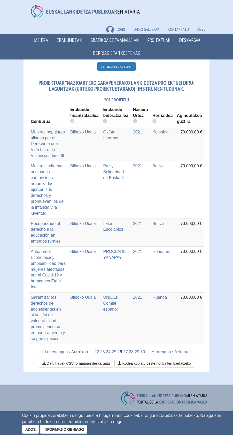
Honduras (161, 251)
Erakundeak (69, 40)
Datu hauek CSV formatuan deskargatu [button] (76, 363)
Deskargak (190, 40)
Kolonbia (160, 132)
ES (199, 29)
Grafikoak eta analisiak (114, 40)
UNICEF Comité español (111, 303)
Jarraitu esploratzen (117, 66)
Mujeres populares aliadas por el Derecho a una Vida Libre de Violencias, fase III (48, 144)
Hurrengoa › (162, 352)
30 (143, 352)
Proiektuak (158, 40)
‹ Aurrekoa (78, 352)
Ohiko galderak (146, 29)
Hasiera (40, 40)
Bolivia (158, 166)
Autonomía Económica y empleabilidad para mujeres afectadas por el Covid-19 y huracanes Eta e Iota (48, 269)
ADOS (30, 429)
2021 (137, 132)
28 (131, 352)
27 (125, 352)
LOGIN (115, 29)
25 (114, 352)
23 (102, 352)
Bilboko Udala (83, 132)
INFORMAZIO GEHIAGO (63, 429)
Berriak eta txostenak (116, 53)
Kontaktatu (178, 29)
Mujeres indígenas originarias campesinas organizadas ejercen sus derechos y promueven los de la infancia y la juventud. (48, 189)
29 (137, 352)
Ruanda (159, 297)
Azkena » (183, 352)
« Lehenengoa (54, 352)
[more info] (135, 121)
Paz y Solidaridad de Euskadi (113, 172)
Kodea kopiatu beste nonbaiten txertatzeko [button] (154, 363)
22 (97, 352)
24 (108, 352)
